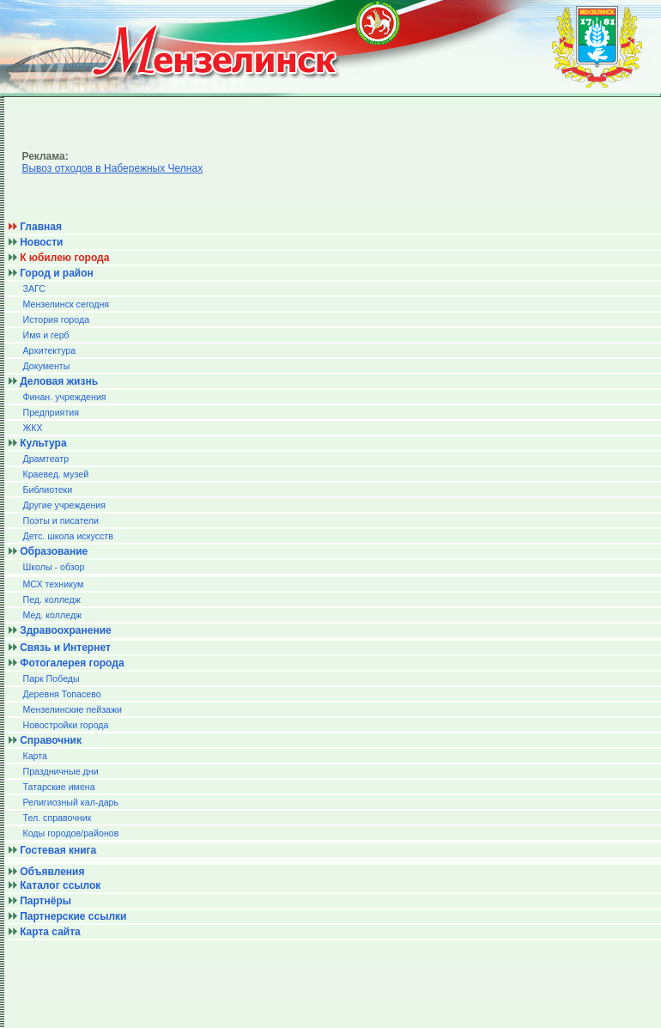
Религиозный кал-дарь (70, 802)
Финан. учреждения (64, 397)
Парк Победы (50, 678)
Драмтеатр (45, 458)
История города (55, 319)
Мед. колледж (52, 615)
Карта (34, 756)
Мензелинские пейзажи (72, 709)
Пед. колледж (51, 599)
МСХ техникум (52, 584)
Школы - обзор (53, 567)
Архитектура (49, 350)
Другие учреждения (64, 505)
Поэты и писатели (60, 520)
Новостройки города (65, 725)
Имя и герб (45, 335)
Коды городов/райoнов (70, 833)
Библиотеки (47, 489)
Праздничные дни (60, 771)
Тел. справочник (56, 817)
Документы (46, 366)
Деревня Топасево (61, 694)
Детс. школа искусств (67, 536)
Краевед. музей (55, 474)
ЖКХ (32, 428)
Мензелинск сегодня (65, 304)
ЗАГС (33, 288)
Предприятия (50, 412)
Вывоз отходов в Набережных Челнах (112, 168)
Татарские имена (58, 787)
